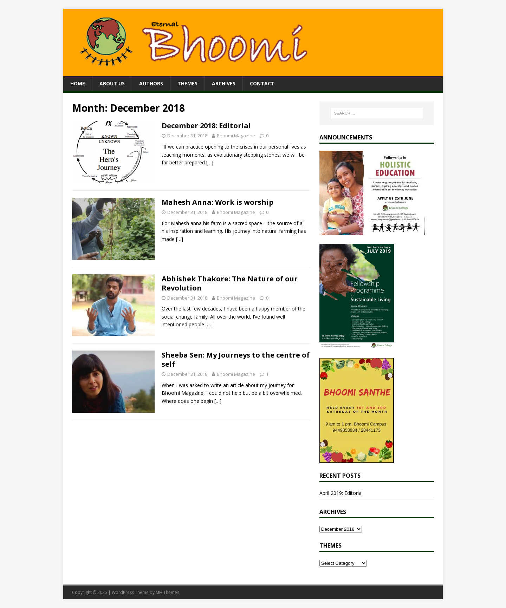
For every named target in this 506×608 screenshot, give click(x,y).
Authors (151, 83)
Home (77, 83)
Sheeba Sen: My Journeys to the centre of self (236, 359)
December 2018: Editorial (206, 125)
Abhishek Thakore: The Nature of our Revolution (230, 283)
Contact (262, 83)
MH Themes (167, 592)
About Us (112, 83)
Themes (187, 83)
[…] (209, 162)
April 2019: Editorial (341, 493)
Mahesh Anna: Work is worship (217, 202)
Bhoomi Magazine (236, 135)
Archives (223, 83)
